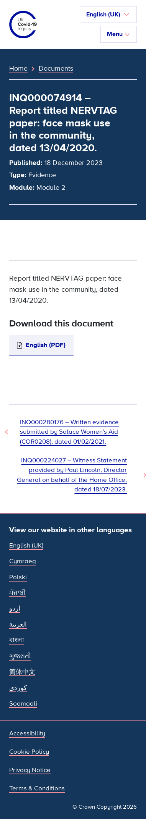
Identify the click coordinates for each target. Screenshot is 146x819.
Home (18, 68)
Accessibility (27, 733)
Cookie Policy (29, 752)
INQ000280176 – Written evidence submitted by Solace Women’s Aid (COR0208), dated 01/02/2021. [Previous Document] (69, 432)
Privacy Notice (30, 770)
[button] (108, 14)
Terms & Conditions (37, 788)
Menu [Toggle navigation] (118, 34)
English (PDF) (46, 345)
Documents (56, 68)
